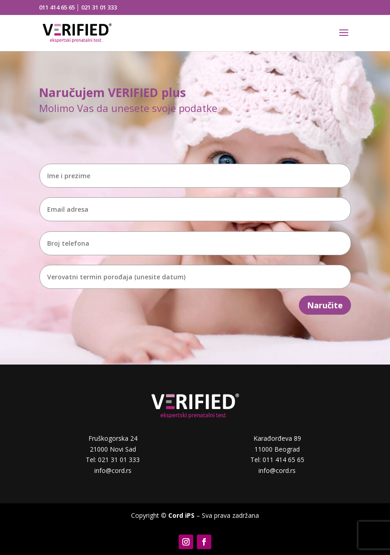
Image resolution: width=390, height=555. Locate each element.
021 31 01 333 (99, 7)
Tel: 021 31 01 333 (113, 459)
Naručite (325, 305)
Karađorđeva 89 (277, 438)
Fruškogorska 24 (112, 438)
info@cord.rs (113, 470)
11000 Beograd (277, 449)
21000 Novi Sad (113, 449)
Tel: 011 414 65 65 (277, 459)
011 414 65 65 (57, 7)
